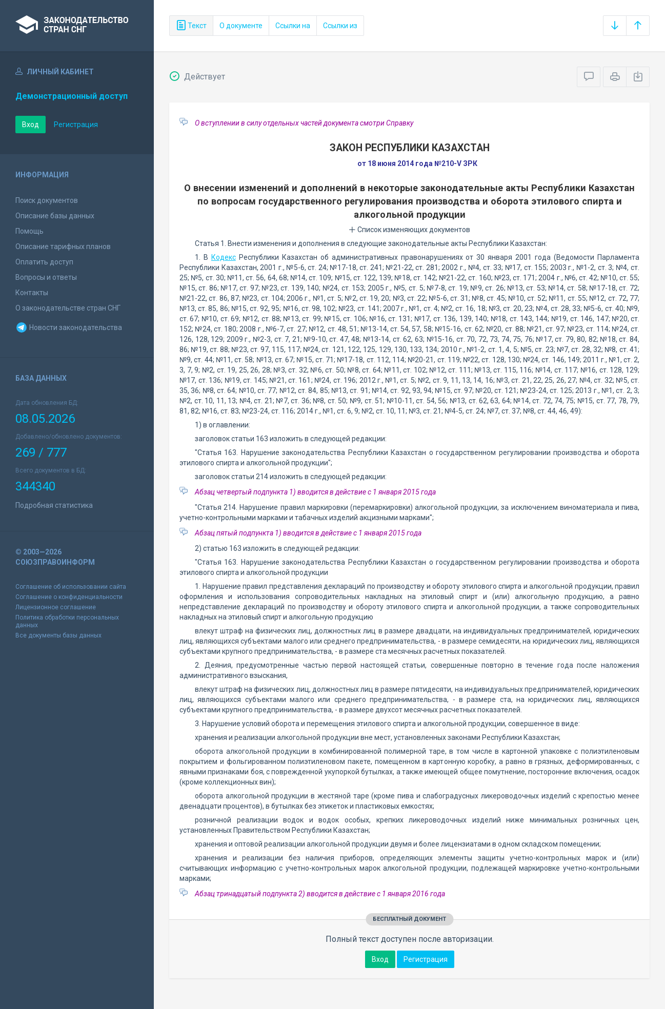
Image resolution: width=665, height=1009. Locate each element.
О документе (241, 26)
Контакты (31, 293)
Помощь (29, 231)
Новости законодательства (68, 327)
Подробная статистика (54, 505)
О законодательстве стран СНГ (67, 308)
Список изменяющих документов (409, 229)
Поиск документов (46, 200)
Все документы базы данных (58, 635)
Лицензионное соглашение (55, 607)
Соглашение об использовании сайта (70, 586)
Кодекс (223, 257)
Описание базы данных (54, 216)
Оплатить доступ (44, 262)
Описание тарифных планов (63, 246)
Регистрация (76, 124)
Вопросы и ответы (46, 277)
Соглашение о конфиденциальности (69, 597)
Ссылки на (292, 26)
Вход (30, 124)
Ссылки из (340, 26)
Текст (191, 25)
